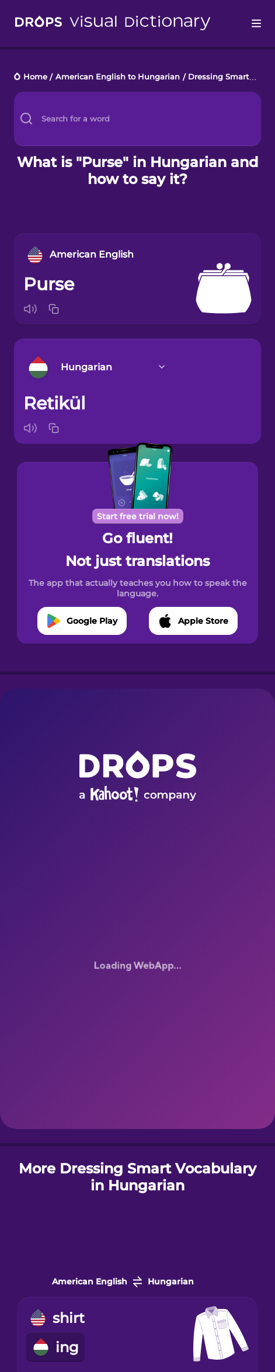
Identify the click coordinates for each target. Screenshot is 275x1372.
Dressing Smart (218, 77)
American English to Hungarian (117, 77)
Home (35, 77)
